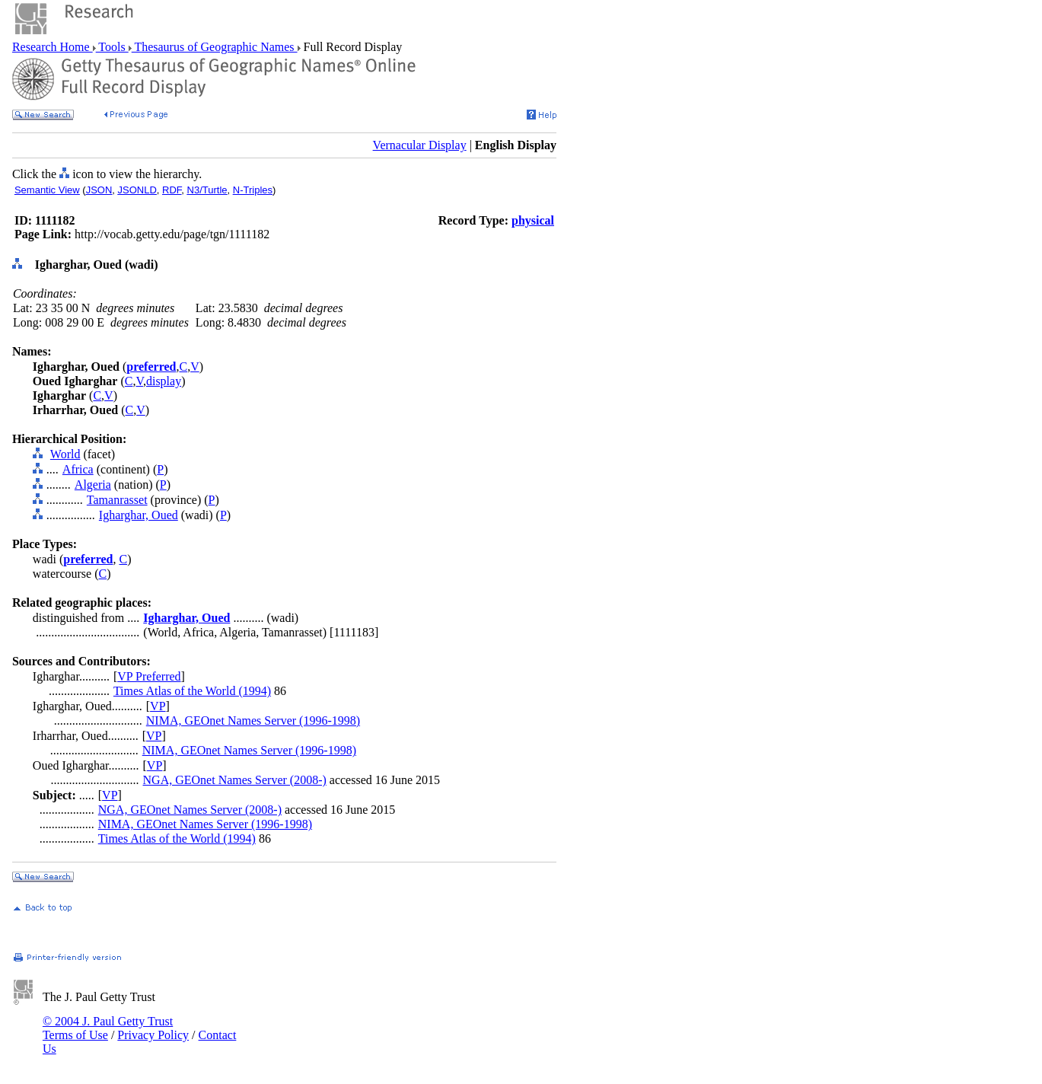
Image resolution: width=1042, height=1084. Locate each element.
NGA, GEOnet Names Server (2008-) (235, 779)
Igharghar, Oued (138, 515)
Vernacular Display (420, 145)
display (163, 381)
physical (532, 220)
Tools (112, 46)
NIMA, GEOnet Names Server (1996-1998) (253, 720)
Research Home (52, 46)
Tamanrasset (117, 499)
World (65, 454)
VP (157, 706)
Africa (78, 469)
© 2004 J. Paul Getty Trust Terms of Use (108, 1028)
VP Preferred (148, 676)
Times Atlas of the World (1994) (192, 690)
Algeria (93, 484)
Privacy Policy (153, 1034)
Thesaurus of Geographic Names (215, 46)
